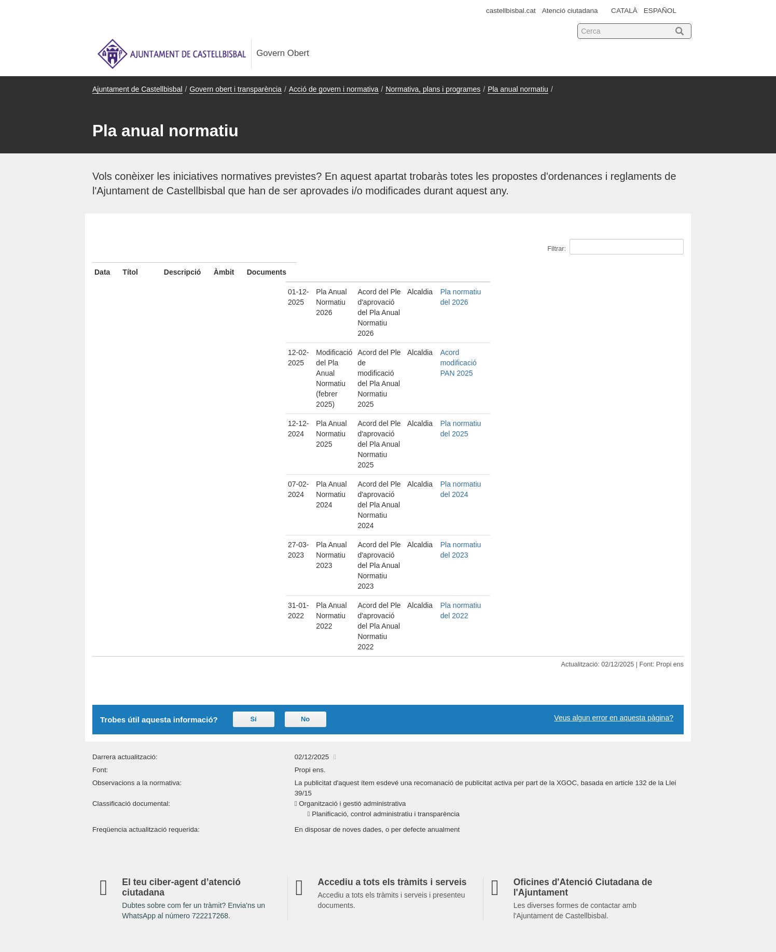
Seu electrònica (123, 715)
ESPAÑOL (660, 11)
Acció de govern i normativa (334, 89)
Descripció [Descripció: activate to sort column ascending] (343, 272)
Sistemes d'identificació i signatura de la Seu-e (606, 762)
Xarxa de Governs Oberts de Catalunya (621, 911)
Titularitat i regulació (568, 746)
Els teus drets (559, 810)
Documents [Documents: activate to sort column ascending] (596, 272)
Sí (253, 460)
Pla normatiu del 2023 (611, 368)
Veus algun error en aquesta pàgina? (613, 458)
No (305, 460)
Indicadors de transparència (440, 715)
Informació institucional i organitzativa (298, 747)
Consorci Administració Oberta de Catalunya (614, 901)
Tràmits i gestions (570, 794)
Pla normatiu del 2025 (611, 330)
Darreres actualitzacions (434, 779)
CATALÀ (624, 11)
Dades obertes (564, 715)
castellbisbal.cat (511, 11)
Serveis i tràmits (267, 731)
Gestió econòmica (270, 764)
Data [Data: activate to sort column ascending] (102, 272)
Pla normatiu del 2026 (611, 292)
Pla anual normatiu (518, 89)
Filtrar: (615, 246)
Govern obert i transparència (235, 89)
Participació (261, 814)
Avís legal (556, 779)
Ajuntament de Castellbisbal (137, 89)
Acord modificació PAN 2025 (622, 311)
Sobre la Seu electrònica (581, 730)
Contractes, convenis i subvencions (295, 797)
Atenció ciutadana (570, 11)
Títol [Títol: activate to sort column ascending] (150, 272)
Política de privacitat (568, 827)
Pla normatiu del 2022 (611, 387)
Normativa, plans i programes (432, 89)
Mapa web (113, 843)
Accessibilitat (415, 794)
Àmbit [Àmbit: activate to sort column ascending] (549, 272)
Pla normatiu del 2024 (611, 349)
